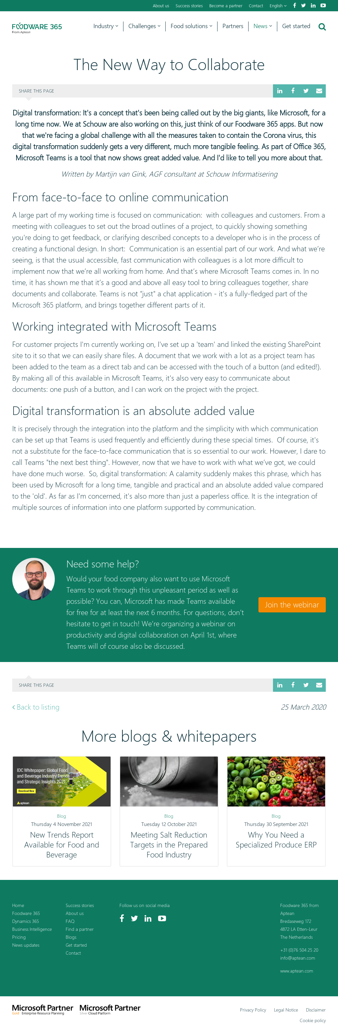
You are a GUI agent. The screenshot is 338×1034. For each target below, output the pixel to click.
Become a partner (225, 5)
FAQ (70, 921)
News (263, 26)
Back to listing (35, 707)
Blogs (71, 936)
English (278, 5)
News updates (25, 944)
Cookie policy (313, 1020)
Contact (256, 5)
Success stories (189, 5)
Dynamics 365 (25, 921)
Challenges (144, 26)
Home (18, 905)
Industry (105, 26)
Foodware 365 (26, 913)
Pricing (19, 936)
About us (161, 5)
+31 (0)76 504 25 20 (299, 949)
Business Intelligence (32, 929)
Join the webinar (292, 604)
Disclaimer (316, 1009)
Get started (296, 26)
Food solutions (191, 26)
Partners (232, 26)
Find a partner (80, 929)
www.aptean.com (296, 970)
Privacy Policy (253, 1009)
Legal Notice (286, 1009)
